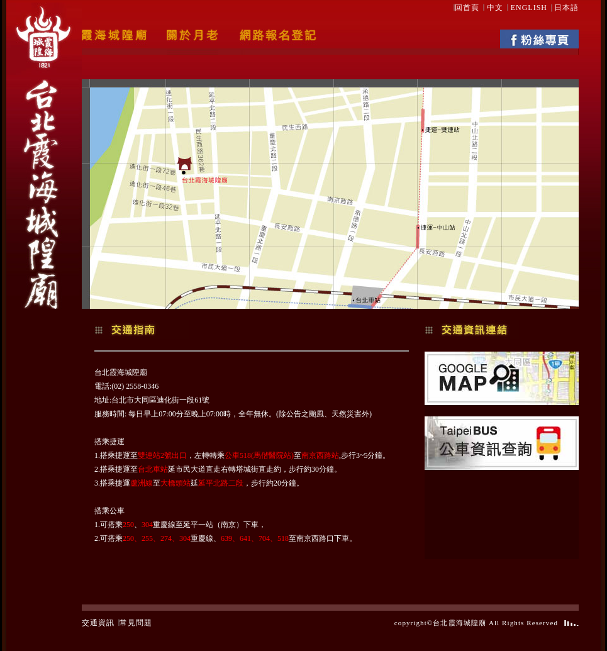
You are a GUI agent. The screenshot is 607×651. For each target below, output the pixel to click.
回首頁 (467, 7)
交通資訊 (98, 622)
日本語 (566, 7)
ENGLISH (529, 7)
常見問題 (136, 622)
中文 (495, 7)
